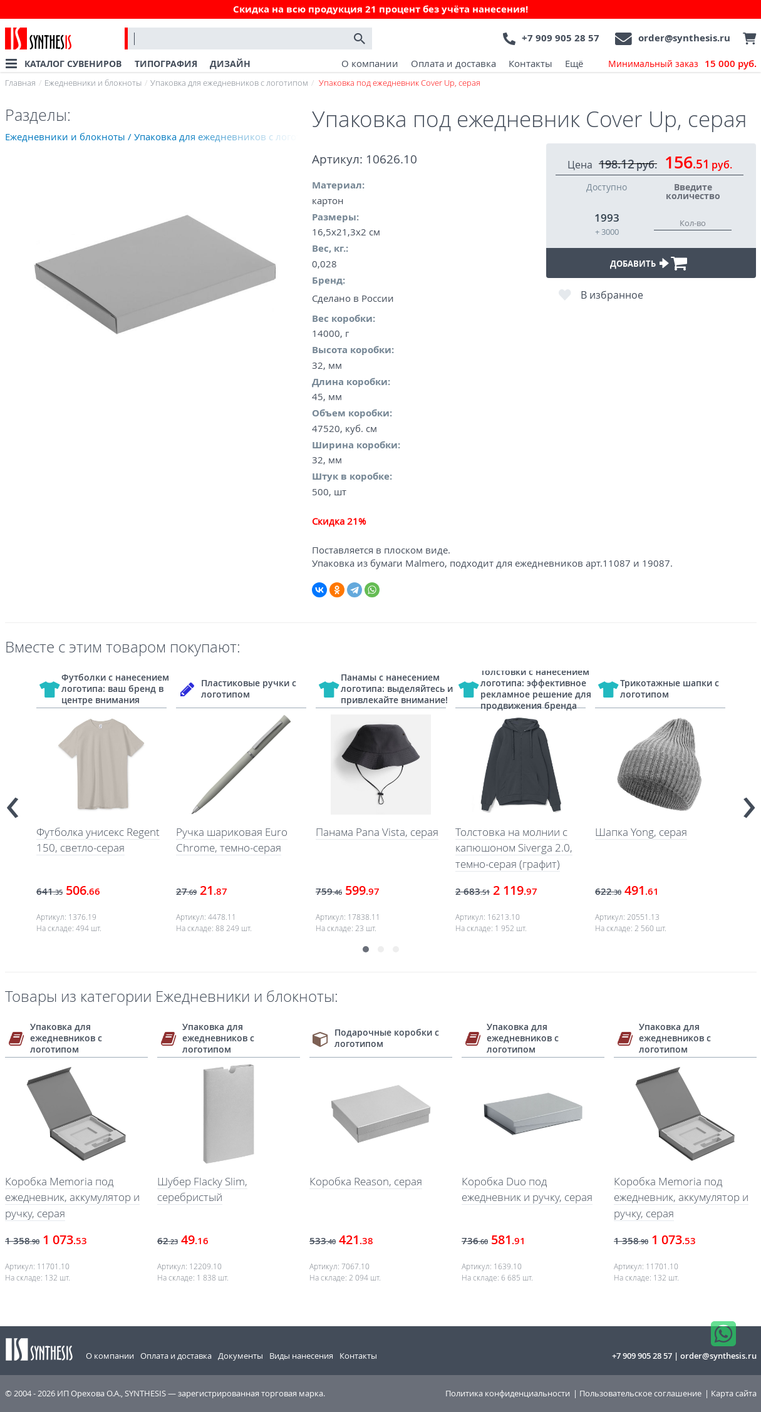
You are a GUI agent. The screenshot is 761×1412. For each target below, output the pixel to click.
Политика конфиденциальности (507, 1393)
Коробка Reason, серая (365, 1181)
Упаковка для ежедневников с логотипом (229, 82)
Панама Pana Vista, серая (377, 832)
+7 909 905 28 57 (560, 37)
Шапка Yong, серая (641, 832)
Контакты (530, 63)
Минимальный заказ (682, 63)
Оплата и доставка (453, 63)
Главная (20, 82)
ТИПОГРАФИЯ (166, 64)
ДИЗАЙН (230, 64)
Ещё (574, 63)
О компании (369, 63)
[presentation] (12, 802)
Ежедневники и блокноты (93, 82)
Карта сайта (734, 1393)
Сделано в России (353, 298)
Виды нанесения (301, 1355)
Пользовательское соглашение (640, 1393)
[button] (365, 949)
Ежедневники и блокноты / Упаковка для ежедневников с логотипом (158, 136)
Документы (240, 1355)
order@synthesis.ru (684, 37)
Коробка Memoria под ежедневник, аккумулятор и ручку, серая (72, 1197)
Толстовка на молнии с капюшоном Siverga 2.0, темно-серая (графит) (513, 848)
